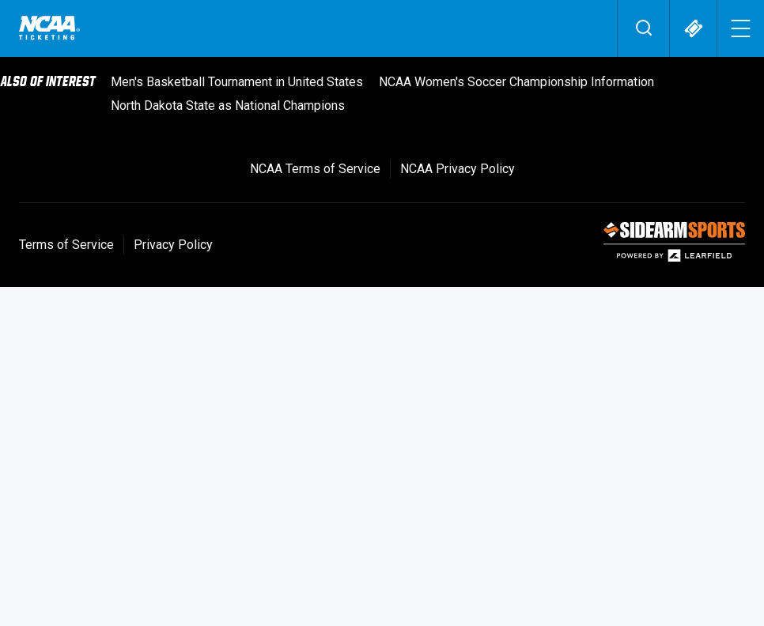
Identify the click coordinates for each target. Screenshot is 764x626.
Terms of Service (66, 244)
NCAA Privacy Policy (457, 168)
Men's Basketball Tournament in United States (237, 81)
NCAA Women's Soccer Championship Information (516, 81)
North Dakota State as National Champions (228, 105)
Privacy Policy (173, 244)
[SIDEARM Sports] (674, 258)
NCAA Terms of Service (315, 168)
